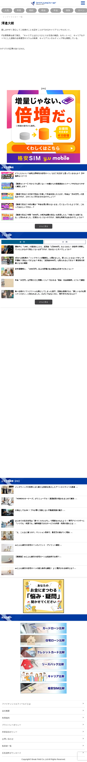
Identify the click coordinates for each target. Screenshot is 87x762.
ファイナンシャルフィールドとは (16, 704)
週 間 (22, 242)
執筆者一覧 (7, 746)
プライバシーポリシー (11, 725)
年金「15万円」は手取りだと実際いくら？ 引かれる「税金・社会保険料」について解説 (50, 280)
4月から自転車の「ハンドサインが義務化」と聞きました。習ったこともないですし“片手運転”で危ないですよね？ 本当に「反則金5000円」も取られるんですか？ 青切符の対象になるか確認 (49, 260)
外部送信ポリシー (9, 732)
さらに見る (43, 226)
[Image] (43, 3)
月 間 (64, 242)
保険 (68, 10)
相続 (31, 10)
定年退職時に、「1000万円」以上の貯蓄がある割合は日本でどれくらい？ (44, 269)
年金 (56, 10)
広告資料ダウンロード (11, 753)
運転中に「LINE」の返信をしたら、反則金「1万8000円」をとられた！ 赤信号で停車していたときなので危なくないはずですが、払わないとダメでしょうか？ (49, 248)
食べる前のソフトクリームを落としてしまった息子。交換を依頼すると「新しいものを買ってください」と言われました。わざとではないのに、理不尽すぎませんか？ (50, 292)
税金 (43, 10)
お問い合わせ (7, 739)
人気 (7, 10)
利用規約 (6, 718)
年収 (19, 10)
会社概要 (6, 711)
